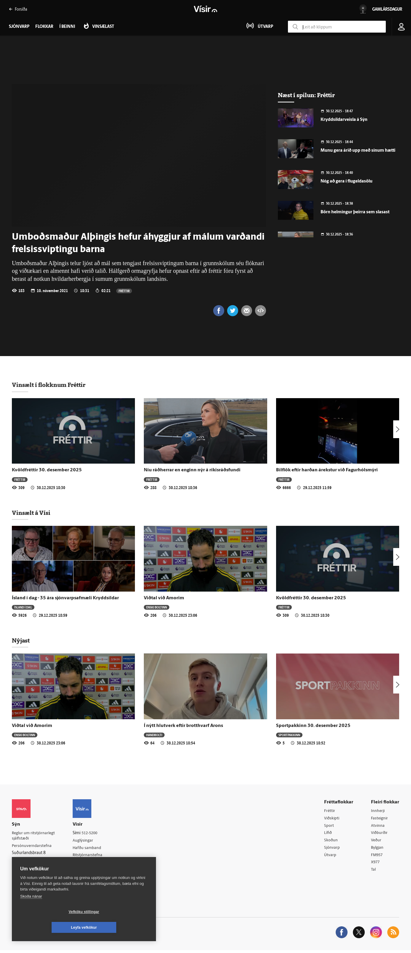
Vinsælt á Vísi (31, 513)
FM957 (377, 857)
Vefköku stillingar (49, 927)
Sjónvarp (332, 849)
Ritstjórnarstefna (90, 856)
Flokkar (44, 27)
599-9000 (30, 869)
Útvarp (330, 857)
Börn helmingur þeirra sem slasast (355, 212)
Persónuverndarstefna (32, 847)
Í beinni (67, 27)
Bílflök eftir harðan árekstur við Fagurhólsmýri (327, 470)
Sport (329, 827)
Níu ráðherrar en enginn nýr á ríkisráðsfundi (192, 470)
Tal (373, 872)
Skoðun (331, 842)
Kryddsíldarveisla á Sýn (344, 120)
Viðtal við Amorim (164, 598)
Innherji (378, 811)
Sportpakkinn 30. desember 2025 (313, 726)
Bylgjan (378, 849)
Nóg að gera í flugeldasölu (346, 181)
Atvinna (378, 827)
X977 (376, 865)
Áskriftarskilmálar (91, 864)
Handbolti (154, 735)
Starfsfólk (84, 871)
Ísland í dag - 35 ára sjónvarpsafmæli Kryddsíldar (65, 598)
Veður (376, 842)
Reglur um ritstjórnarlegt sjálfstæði (35, 837)
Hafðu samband (90, 849)
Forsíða (18, 9)
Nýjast (21, 641)
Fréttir (124, 290)
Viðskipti (332, 819)
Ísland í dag (23, 607)
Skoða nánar (31, 912)
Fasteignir (380, 819)
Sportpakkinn (289, 735)
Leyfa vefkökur (119, 927)
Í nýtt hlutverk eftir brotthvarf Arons (183, 726)
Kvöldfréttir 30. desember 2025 (47, 470)
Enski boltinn (156, 607)
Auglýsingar (86, 841)
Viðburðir (380, 834)
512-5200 (93, 834)
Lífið (328, 834)
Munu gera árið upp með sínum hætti (358, 150)
